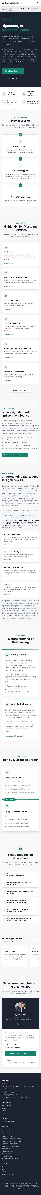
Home (3, 9)
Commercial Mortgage (8, 1134)
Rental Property (6, 1153)
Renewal (4, 1129)
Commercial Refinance (9, 1136)
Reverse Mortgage (7, 1156)
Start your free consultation (14, 455)
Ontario (4, 1110)
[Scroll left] (33, 939)
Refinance (5, 1126)
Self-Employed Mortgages (10, 1158)
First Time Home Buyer (9, 1121)
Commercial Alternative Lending (11, 1141)
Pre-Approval (6, 1148)
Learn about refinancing (14, 736)
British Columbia (6, 1106)
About (3, 1167)
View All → (5, 1113)
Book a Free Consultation (20, 1053)
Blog (3, 1169)
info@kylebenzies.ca (12, 1047)
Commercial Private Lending (10, 1146)
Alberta (4, 1108)
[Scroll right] (37, 939)
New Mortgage (6, 1124)
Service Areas (10, 9)
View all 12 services (20, 390)
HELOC (4, 1131)
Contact (4, 1172)
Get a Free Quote (13, 71)
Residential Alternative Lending (11, 1139)
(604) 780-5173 (12, 78)
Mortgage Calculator (8, 1174)
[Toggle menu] (37, 3)
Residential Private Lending (10, 1143)
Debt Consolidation (7, 1151)
